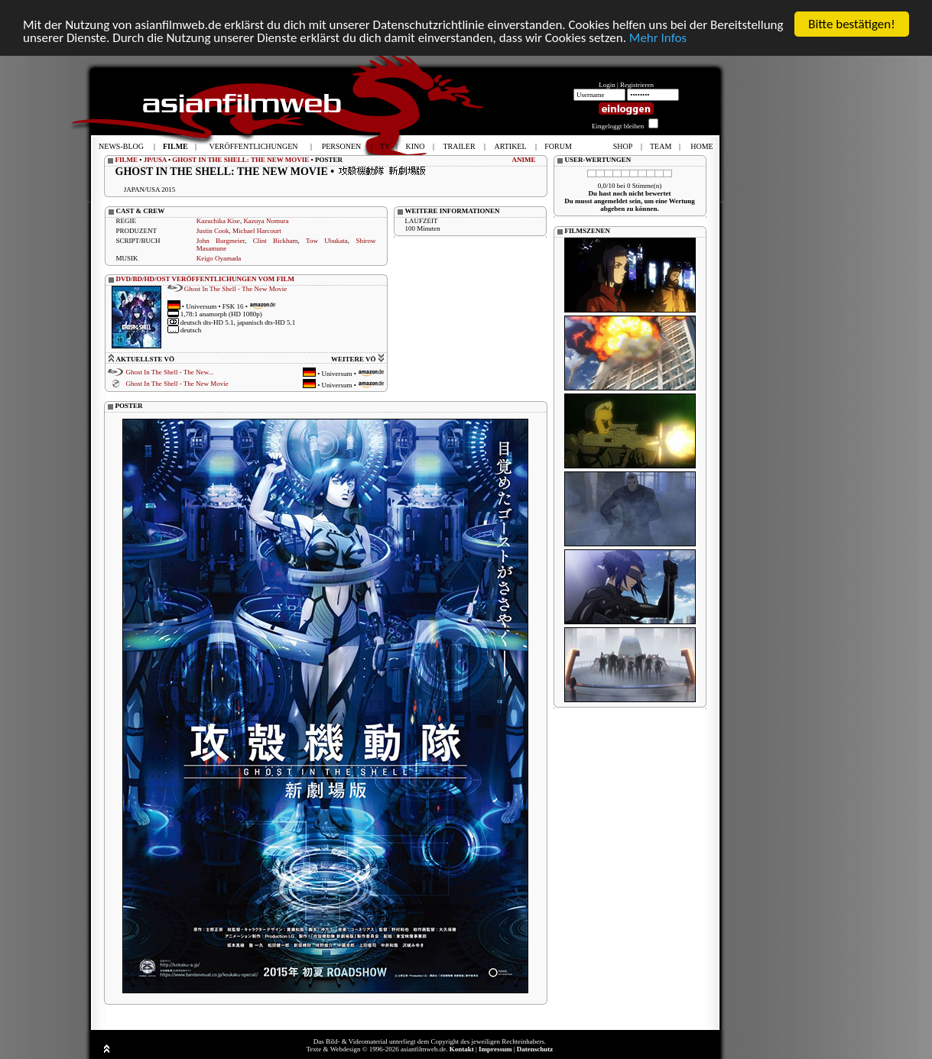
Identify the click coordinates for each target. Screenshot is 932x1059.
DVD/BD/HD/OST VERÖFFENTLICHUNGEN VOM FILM (205, 279)
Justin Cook (212, 231)
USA (160, 160)
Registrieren (637, 85)
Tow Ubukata (327, 241)
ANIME (524, 160)
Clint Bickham (275, 241)
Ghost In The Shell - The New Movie (235, 289)
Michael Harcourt (256, 231)
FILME (126, 160)
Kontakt (462, 1049)
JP (147, 160)
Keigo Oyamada (219, 258)
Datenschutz (535, 1049)
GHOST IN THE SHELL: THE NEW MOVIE (240, 160)
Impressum (495, 1049)
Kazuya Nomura (265, 221)
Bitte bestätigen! (851, 24)
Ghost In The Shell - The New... (169, 372)
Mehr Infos (658, 38)
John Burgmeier (220, 241)
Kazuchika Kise (218, 221)
